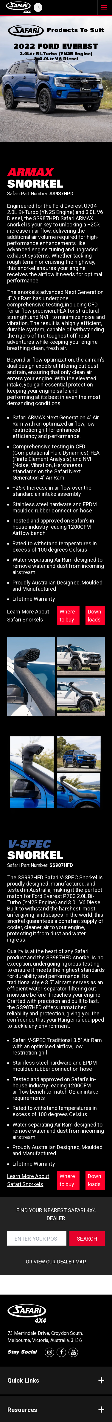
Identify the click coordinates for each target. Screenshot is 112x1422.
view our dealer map (60, 1262)
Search (87, 1239)
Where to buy (67, 615)
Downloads (94, 615)
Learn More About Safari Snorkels (28, 615)
